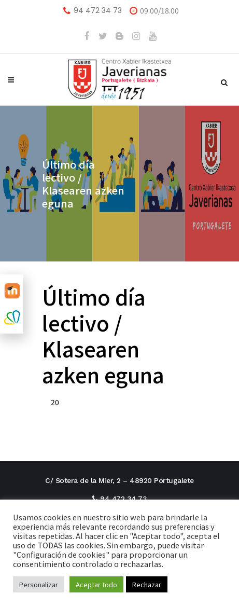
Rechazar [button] (146, 584)
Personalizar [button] (38, 584)
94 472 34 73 (98, 10)
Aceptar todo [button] (96, 584)
